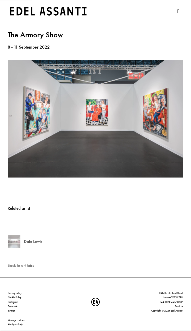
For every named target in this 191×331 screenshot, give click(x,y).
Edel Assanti (48, 11)
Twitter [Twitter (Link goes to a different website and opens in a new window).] (11, 310)
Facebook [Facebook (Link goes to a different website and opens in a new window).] (13, 306)
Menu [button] (179, 11)
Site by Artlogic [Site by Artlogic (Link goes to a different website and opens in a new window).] (15, 324)
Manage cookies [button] (16, 320)
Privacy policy (15, 293)
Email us (179, 306)
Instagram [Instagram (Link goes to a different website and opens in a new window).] (13, 302)
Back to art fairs (21, 265)
